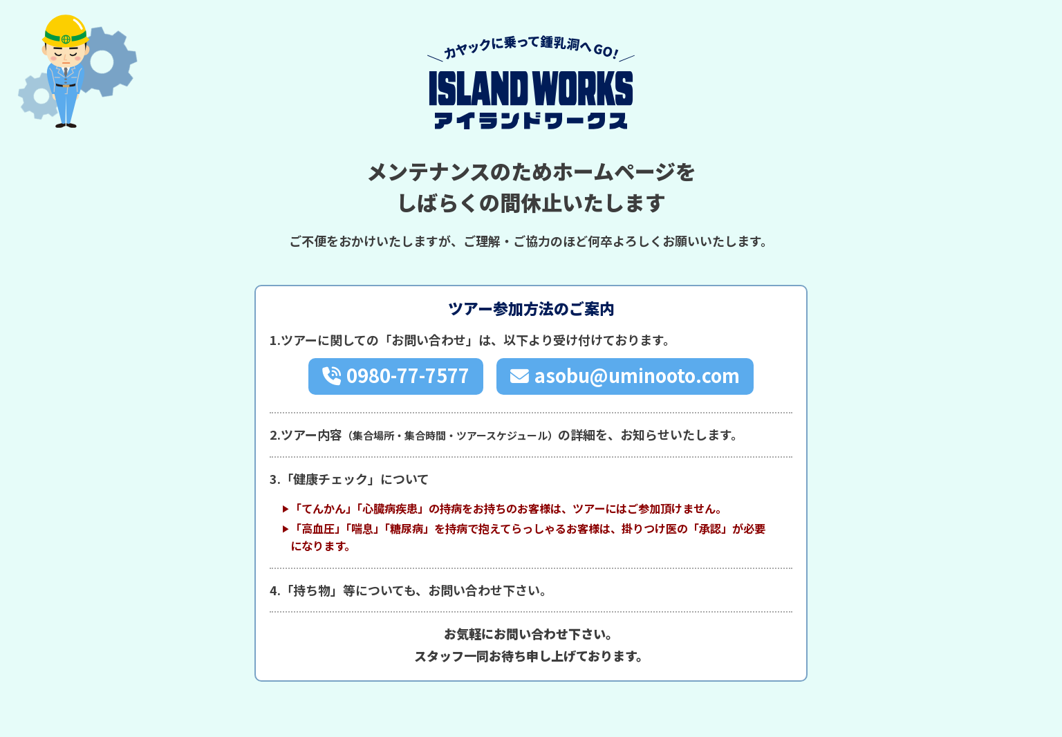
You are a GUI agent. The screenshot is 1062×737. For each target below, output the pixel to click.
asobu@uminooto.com (637, 375)
